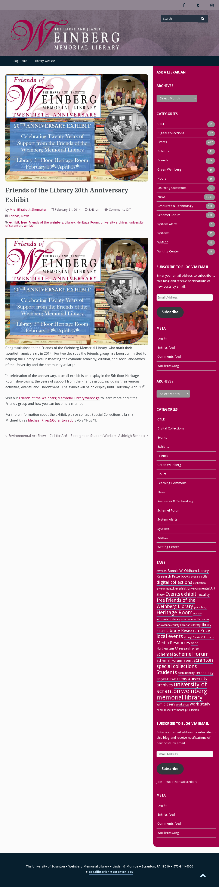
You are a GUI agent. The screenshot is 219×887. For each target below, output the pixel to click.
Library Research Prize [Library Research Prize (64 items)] (188, 630)
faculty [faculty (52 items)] (203, 594)
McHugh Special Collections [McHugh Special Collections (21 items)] (199, 637)
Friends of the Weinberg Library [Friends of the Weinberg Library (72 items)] (176, 603)
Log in (162, 338)
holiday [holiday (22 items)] (197, 613)
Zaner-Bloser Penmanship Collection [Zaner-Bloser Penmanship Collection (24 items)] (178, 709)
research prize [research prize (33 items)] (189, 648)
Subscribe (170, 312)
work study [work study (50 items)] (200, 704)
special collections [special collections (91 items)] (177, 666)
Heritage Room (88, 222)
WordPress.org (168, 366)
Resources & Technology (175, 206)
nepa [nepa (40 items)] (194, 643)
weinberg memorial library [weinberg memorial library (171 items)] (182, 694)
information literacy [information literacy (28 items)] (169, 619)
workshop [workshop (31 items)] (182, 704)
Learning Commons (171, 188)
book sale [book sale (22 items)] (196, 576)
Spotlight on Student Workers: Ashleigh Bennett (108, 436)
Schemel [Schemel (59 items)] (165, 654)
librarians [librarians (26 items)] (186, 625)
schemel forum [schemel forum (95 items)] (191, 654)
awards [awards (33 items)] (162, 571)
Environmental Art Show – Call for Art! (37, 436)
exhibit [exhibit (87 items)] (188, 594)
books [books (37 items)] (185, 576)
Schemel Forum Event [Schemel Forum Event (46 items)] (175, 660)
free (24, 222)
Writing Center (168, 251)
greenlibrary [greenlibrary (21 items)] (200, 607)
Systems (163, 233)
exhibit (14, 222)
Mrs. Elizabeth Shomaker (28, 210)
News (25, 216)
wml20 (29, 226)
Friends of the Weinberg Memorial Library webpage (59, 398)
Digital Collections (170, 133)
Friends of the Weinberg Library (51, 222)
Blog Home (20, 61)
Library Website (45, 61)
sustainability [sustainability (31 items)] (186, 673)
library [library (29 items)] (196, 625)
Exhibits (163, 151)
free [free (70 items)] (161, 600)
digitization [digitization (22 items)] (199, 583)
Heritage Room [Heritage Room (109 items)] (174, 612)
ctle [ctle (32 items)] (205, 576)
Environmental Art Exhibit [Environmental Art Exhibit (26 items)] (171, 588)
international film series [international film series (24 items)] (195, 619)
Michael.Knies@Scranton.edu (51, 420)
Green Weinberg (169, 170)
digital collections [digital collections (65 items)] (174, 582)
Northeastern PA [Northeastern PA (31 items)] (167, 648)
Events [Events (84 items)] (173, 594)
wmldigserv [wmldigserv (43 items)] (166, 704)
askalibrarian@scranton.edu (111, 872)
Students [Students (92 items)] (167, 672)
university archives (114, 222)
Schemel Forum (168, 215)
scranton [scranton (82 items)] (203, 660)
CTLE (161, 124)
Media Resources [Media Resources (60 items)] (173, 642)
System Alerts (167, 224)
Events (162, 142)
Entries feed (166, 348)
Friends (14, 216)
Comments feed (169, 357)
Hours (161, 179)
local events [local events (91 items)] (170, 636)
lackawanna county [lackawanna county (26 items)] (168, 625)
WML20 (162, 242)
